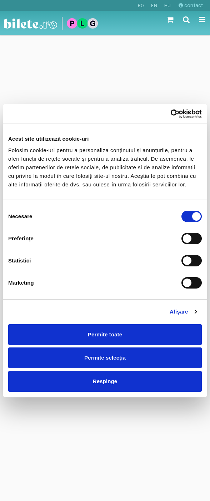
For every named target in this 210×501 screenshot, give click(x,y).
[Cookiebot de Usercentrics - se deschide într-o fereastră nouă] (170, 114)
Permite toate (105, 334)
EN (154, 5)
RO (141, 5)
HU (167, 5)
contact (191, 5)
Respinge (105, 381)
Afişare (179, 312)
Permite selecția (105, 358)
